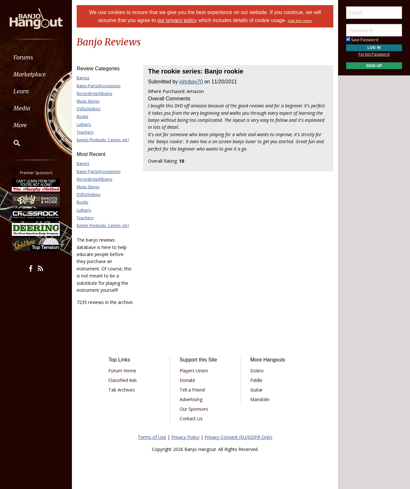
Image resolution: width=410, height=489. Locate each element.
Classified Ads (122, 380)
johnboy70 (191, 81)
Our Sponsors (194, 409)
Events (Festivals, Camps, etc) (103, 140)
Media (21, 108)
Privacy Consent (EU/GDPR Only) (238, 437)
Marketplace (29, 74)
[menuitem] (36, 57)
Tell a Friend (192, 390)
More (20, 125)
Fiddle (256, 380)
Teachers (85, 132)
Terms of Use (152, 437)
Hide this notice (300, 21)
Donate (187, 380)
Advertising (191, 399)
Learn (21, 91)
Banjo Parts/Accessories (98, 86)
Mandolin (259, 399)
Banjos (83, 78)
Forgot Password (374, 54)
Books (82, 116)
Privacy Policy (185, 437)
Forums (23, 57)
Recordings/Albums (94, 93)
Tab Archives (121, 390)
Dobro (257, 371)
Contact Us (191, 418)
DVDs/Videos (88, 109)
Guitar (256, 390)
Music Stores (88, 101)
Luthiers (84, 124)
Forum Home (122, 371)
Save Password (362, 40)
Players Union (194, 371)
